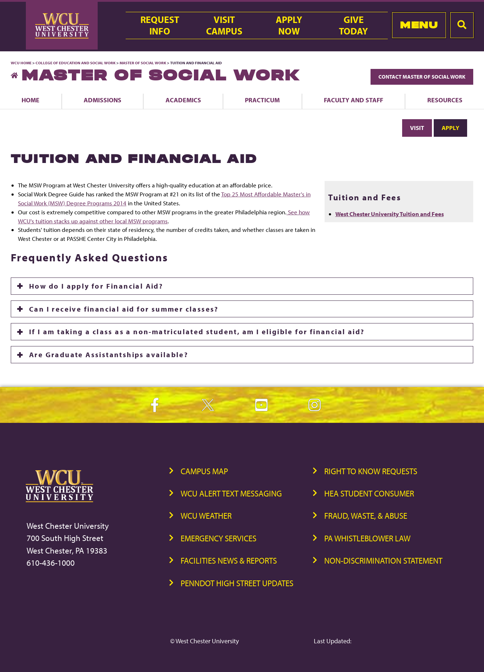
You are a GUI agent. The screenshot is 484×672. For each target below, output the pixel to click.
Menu (419, 25)
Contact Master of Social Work (421, 76)
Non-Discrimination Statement (383, 560)
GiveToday (353, 25)
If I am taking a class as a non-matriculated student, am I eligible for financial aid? (196, 331)
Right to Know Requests (370, 471)
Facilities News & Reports (229, 560)
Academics (183, 99)
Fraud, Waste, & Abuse (365, 515)
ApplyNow (289, 25)
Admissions (102, 99)
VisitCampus (224, 25)
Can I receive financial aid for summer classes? (124, 308)
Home (30, 99)
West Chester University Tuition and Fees (389, 214)
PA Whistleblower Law (367, 538)
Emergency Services (218, 538)
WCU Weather (206, 515)
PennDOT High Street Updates (237, 583)
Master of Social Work (143, 62)
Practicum (262, 99)
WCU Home (21, 62)
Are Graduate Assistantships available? (108, 354)
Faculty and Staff (353, 99)
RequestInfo (159, 25)
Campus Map (204, 471)
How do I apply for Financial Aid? (96, 285)
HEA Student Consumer (369, 493)
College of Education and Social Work (76, 62)
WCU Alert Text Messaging (231, 493)
